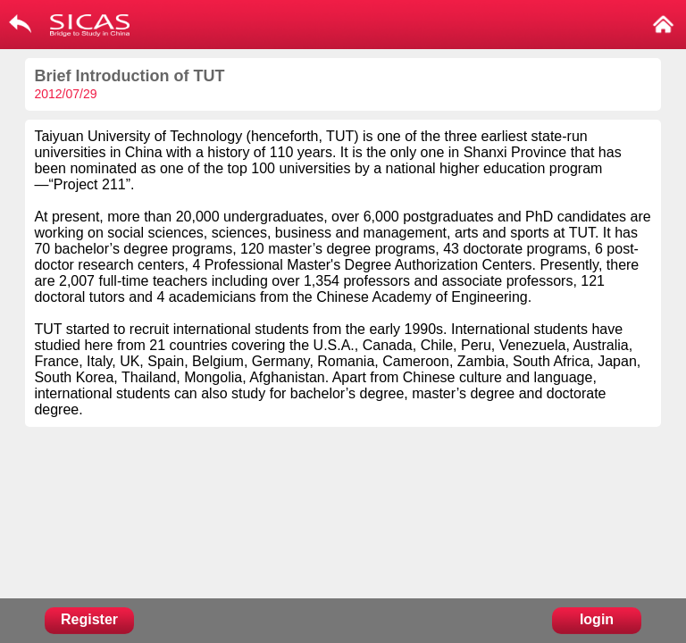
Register (89, 619)
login (597, 619)
